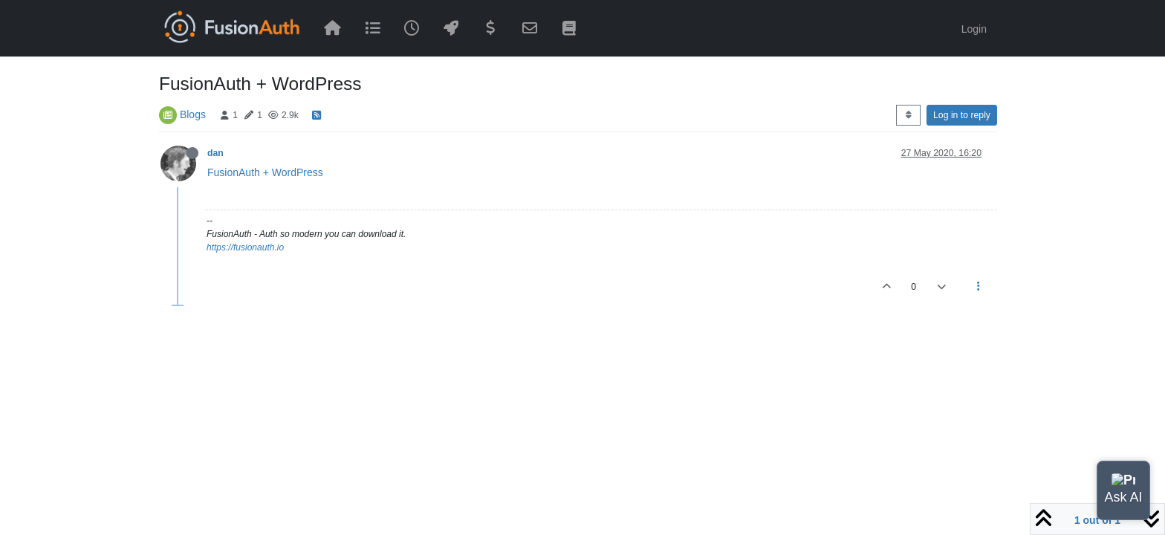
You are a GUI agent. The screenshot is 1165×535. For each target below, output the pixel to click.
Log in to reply (961, 115)
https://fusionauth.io (245, 247)
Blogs (193, 114)
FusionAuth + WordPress (265, 172)
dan (215, 153)
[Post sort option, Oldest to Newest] (908, 115)
